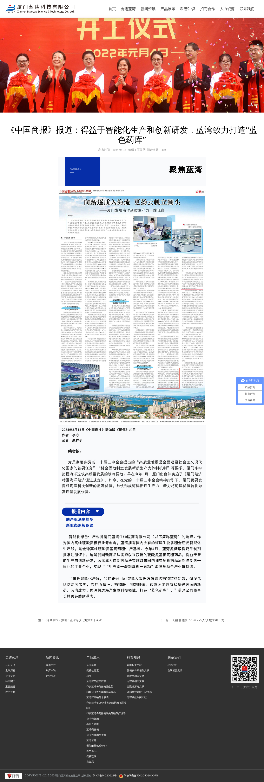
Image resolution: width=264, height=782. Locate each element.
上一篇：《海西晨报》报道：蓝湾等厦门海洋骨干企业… (68, 620)
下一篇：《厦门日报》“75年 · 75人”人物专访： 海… (193, 620)
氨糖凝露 (91, 758)
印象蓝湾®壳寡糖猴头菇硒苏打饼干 (106, 715)
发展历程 (10, 672)
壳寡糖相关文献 (135, 682)
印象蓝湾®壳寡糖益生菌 (99, 688)
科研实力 (10, 682)
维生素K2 (91, 752)
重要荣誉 (10, 688)
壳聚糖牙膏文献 (135, 688)
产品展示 (167, 9)
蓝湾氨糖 (91, 666)
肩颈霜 (90, 763)
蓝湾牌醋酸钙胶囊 (96, 682)
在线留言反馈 (174, 672)
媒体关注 (51, 666)
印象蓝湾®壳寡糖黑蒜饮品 (101, 693)
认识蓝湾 (10, 666)
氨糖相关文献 (134, 666)
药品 (88, 677)
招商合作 (207, 9)
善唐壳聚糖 (92, 725)
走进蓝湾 (128, 9)
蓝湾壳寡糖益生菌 (96, 736)
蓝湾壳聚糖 (92, 720)
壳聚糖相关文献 (135, 677)
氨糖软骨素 (92, 672)
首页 (112, 9)
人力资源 (227, 9)
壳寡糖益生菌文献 (137, 699)
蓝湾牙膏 (91, 741)
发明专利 (10, 693)
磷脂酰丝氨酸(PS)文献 (139, 693)
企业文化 (10, 677)
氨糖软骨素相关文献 (138, 672)
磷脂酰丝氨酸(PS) (96, 747)
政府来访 (51, 672)
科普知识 (187, 9)
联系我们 (247, 9)
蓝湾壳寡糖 (92, 731)
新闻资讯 (148, 9)
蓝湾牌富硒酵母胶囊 (97, 699)
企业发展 (51, 677)
